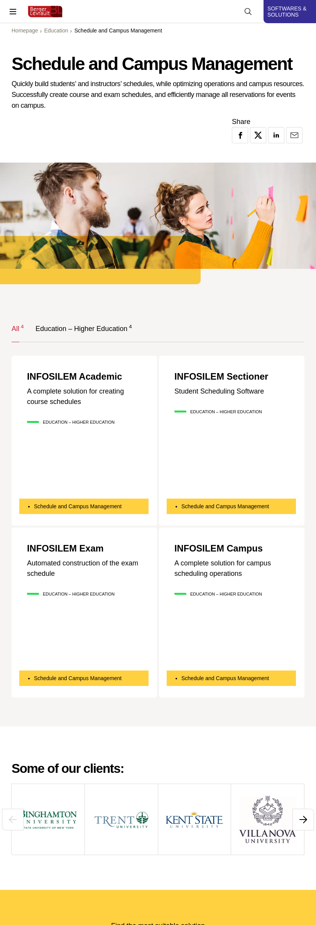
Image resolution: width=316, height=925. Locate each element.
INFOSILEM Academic (75, 376)
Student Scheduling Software (219, 391)
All (15, 328)
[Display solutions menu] (290, 11)
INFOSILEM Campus (219, 548)
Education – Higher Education (81, 328)
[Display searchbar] (248, 11)
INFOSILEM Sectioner (222, 376)
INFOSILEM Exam (66, 548)
